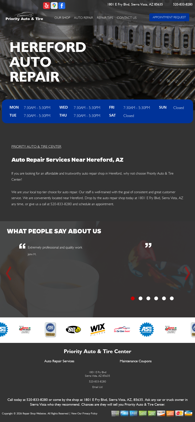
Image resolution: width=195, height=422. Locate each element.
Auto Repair (83, 18)
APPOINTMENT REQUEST (169, 17)
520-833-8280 (183, 4)
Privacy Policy (89, 413)
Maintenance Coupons (136, 361)
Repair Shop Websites (34, 413)
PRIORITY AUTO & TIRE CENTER (36, 146)
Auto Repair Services (59, 361)
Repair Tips (105, 18)
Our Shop (62, 18)
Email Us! (97, 387)
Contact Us (127, 18)
